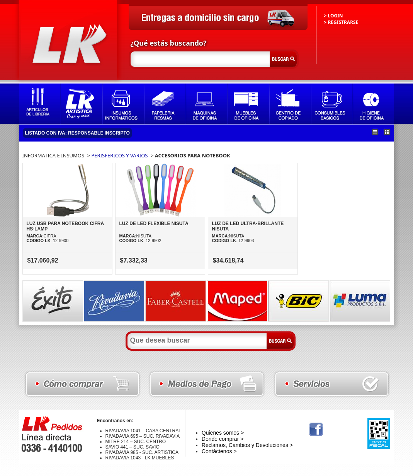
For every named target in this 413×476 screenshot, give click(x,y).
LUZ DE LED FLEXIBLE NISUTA (154, 223)
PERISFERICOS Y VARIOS (120, 155)
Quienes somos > (223, 433)
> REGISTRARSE (341, 22)
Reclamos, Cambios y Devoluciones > (247, 445)
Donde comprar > (223, 439)
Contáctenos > (219, 451)
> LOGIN (333, 15)
